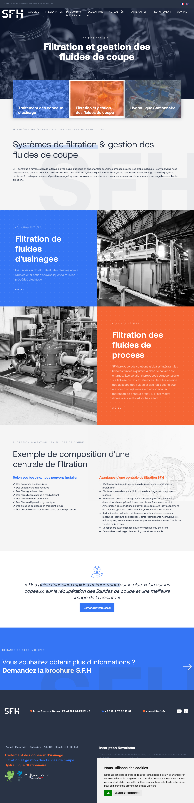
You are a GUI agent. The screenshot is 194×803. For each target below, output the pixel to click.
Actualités (116, 11)
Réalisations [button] (95, 13)
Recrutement (162, 11)
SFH (17, 129)
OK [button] (108, 793)
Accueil (33, 11)
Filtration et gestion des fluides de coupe (71, 129)
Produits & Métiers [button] (73, 13)
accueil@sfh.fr (155, 711)
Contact (183, 11)
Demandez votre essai (97, 607)
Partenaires (138, 11)
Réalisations (35, 747)
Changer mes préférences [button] (127, 793)
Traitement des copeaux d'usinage (34, 755)
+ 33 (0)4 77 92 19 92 (118, 711)
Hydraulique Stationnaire (26, 765)
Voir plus (21, 289)
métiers (30, 129)
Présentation (54, 11)
